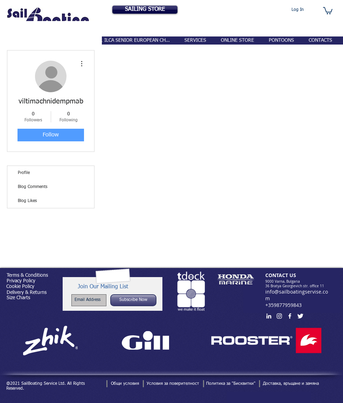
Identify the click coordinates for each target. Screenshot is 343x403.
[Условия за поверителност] (172, 384)
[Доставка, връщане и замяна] (291, 384)
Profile (24, 173)
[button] (327, 10)
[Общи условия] (125, 384)
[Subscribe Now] (133, 300)
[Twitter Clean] (300, 316)
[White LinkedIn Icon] (268, 316)
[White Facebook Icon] (289, 316)
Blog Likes (27, 201)
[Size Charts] (18, 298)
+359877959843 (283, 305)
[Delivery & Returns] (26, 292)
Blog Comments (32, 187)
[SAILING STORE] (144, 10)
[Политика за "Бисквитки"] (230, 384)
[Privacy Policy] (20, 281)
